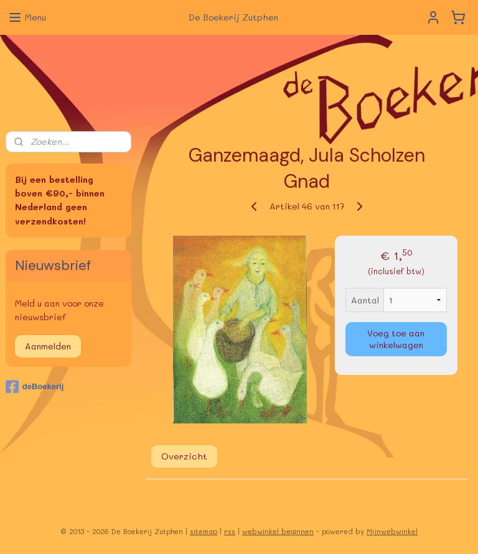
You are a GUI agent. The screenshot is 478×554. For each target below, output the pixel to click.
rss (229, 531)
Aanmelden (48, 346)
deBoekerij (34, 386)
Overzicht (184, 456)
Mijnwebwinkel (392, 531)
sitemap (203, 531)
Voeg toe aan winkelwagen (396, 339)
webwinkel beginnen (278, 531)
